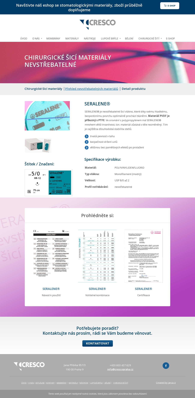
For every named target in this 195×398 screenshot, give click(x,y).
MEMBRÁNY (53, 38)
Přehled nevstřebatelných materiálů (91, 89)
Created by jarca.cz (166, 382)
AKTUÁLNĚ (40, 383)
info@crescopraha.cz (120, 369)
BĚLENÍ (129, 38)
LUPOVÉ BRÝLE (109, 38)
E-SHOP (170, 38)
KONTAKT (50, 383)
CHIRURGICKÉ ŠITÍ (149, 38)
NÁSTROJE (90, 38)
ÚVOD (23, 38)
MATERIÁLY (72, 38)
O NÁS (36, 38)
